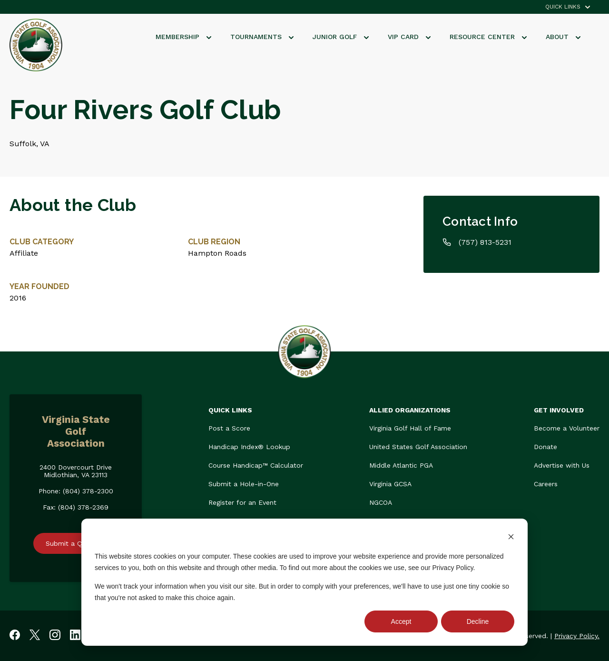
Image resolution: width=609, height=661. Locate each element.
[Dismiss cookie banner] (511, 538)
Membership (183, 36)
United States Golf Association (418, 447)
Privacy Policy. (576, 636)
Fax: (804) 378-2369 (75, 507)
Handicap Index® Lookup (249, 447)
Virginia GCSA (390, 484)
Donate (545, 447)
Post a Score (229, 428)
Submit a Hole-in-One (243, 484)
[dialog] (304, 582)
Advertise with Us (561, 465)
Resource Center (488, 36)
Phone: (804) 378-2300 (76, 491)
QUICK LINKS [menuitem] (562, 7)
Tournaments (262, 36)
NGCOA (380, 502)
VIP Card (409, 36)
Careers (546, 484)
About (563, 36)
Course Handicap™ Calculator (255, 465)
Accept (401, 621)
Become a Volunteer (566, 428)
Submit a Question (76, 543)
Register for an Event (242, 502)
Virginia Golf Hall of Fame (410, 428)
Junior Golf (341, 36)
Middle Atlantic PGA (401, 465)
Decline (478, 621)
